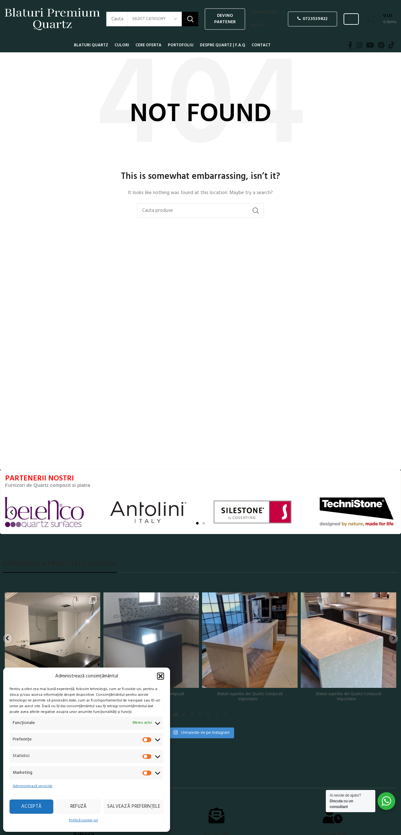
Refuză (78, 806)
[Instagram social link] (359, 45)
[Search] (200, 210)
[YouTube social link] (370, 45)
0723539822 (312, 19)
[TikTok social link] (391, 45)
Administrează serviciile (32, 786)
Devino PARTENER (225, 19)
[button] (160, 676)
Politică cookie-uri (83, 820)
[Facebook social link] (350, 45)
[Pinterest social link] (381, 45)
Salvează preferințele (133, 806)
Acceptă (31, 806)
